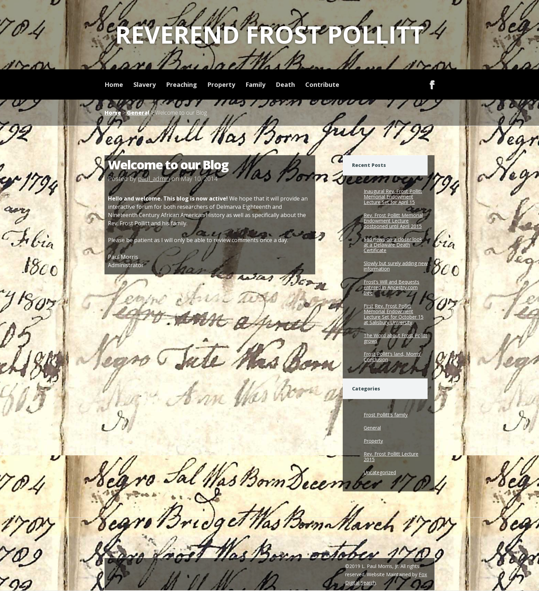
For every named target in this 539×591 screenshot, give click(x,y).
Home (113, 84)
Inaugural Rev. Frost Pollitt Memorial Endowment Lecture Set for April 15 (393, 196)
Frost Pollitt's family (386, 414)
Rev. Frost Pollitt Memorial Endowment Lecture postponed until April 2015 (393, 220)
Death (285, 84)
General (138, 112)
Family (255, 84)
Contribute (322, 84)
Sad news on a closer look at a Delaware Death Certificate (393, 244)
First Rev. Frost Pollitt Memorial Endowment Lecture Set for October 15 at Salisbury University (394, 314)
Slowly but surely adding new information (396, 266)
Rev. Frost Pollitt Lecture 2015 (391, 457)
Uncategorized (380, 472)
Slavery (144, 84)
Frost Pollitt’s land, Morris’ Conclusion (392, 357)
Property (221, 84)
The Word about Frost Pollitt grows (395, 338)
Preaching (181, 84)
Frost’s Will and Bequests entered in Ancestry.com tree (391, 287)
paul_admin (154, 178)
